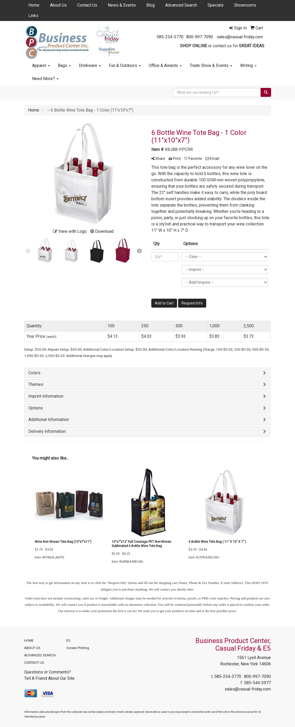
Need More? (45, 78)
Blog (150, 5)
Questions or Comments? (47, 672)
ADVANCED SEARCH (40, 655)
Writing (248, 65)
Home (33, 5)
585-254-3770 (170, 36)
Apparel (41, 65)
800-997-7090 (199, 36)
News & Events (122, 5)
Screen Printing (77, 648)
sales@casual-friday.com (240, 36)
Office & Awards (165, 65)
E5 (68, 640)
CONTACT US (34, 663)
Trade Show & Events (211, 65)
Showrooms (245, 5)
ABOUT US (32, 648)
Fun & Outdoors (125, 65)
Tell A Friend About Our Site (49, 678)
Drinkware (90, 65)
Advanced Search (181, 5)
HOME (29, 640)
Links (33, 15)
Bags (64, 65)
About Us (58, 5)
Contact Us (87, 5)
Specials (216, 5)
